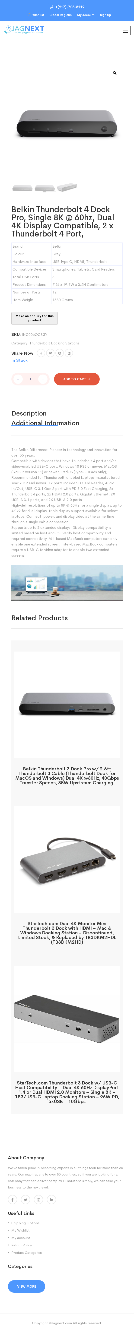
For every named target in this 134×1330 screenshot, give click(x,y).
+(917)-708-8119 (67, 7)
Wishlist (38, 15)
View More (26, 1284)
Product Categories (26, 1250)
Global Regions (60, 15)
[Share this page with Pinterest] (59, 353)
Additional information (45, 421)
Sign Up (105, 15)
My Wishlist (20, 1228)
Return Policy (21, 1243)
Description (29, 411)
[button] (41, 353)
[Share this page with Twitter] (50, 353)
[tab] (38, 411)
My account (85, 15)
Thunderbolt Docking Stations (54, 343)
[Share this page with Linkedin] (69, 353)
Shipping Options (25, 1221)
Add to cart (74, 377)
